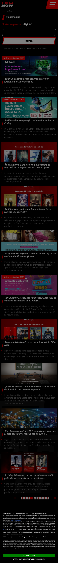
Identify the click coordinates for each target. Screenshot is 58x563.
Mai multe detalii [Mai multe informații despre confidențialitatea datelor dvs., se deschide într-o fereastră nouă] (16, 520)
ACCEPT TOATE (29, 555)
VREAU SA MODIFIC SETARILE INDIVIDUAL (29, 559)
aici (3, 529)
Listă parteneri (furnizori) (10, 550)
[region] (29, 534)
